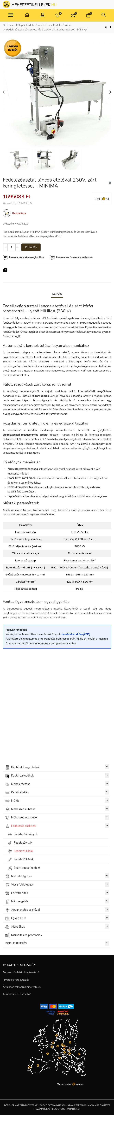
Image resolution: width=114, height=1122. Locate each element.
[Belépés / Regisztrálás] (42, 15)
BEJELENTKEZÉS (57, 943)
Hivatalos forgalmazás (16, 980)
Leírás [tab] (57, 294)
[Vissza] (106, 27)
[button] (57, 15)
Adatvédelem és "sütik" (17, 994)
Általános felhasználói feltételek (22, 987)
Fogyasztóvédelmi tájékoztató (21, 972)
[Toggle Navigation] (10, 15)
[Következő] (110, 27)
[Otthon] (26, 15)
